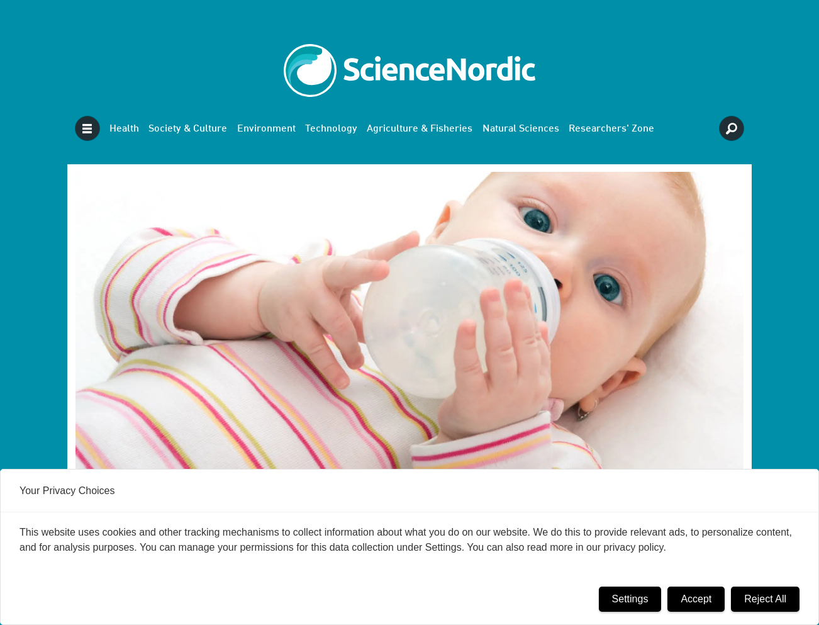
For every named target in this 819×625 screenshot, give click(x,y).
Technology (331, 129)
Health (124, 129)
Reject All (765, 599)
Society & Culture (187, 129)
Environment (266, 129)
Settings (630, 599)
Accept (696, 599)
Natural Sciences (520, 129)
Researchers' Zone (611, 129)
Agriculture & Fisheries (419, 129)
